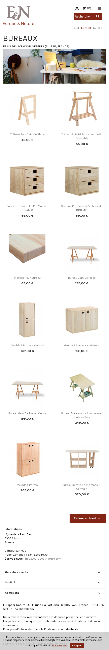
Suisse (97, 28)
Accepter (76, 645)
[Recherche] (88, 16)
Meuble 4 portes (27, 485)
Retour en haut (88, 518)
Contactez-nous (15, 550)
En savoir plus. (60, 645)
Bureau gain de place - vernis (27, 413)
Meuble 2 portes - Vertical (27, 345)
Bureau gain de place (82, 277)
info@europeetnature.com (43, 558)
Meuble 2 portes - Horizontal (81, 345)
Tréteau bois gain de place (27, 134)
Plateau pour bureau (27, 277)
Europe (86, 28)
